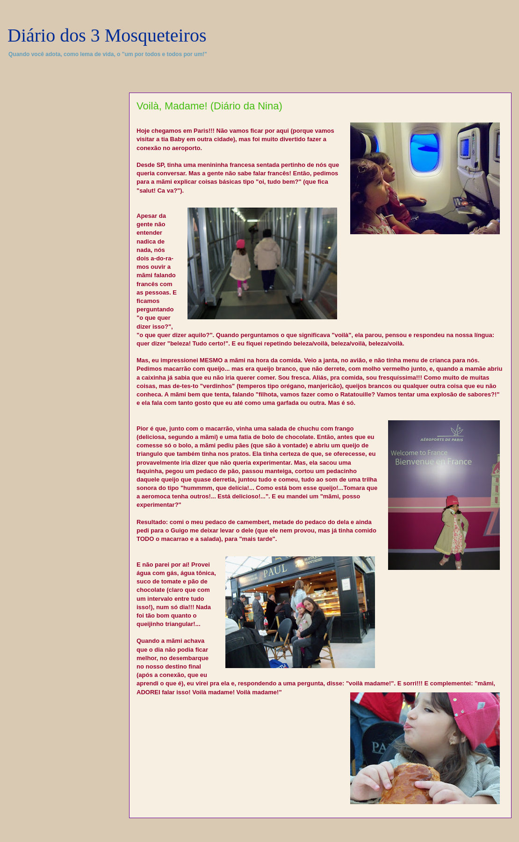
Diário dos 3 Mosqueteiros (107, 35)
